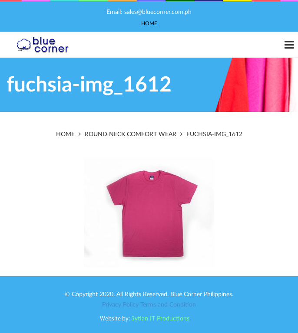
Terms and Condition (168, 305)
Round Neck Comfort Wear (130, 134)
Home (149, 23)
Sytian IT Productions (160, 319)
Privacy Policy (120, 305)
